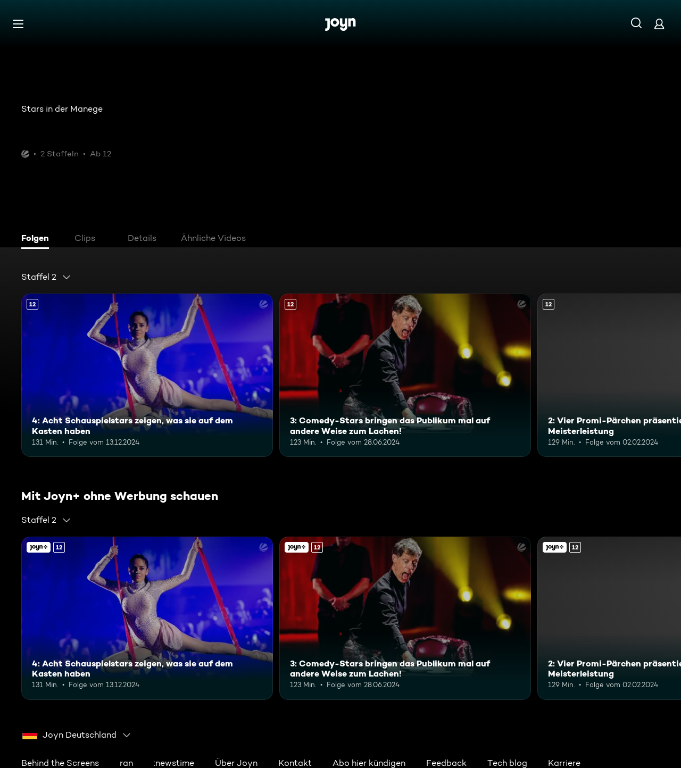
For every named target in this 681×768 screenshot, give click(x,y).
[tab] (37, 239)
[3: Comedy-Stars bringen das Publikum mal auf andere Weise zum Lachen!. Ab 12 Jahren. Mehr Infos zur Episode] (405, 375)
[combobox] (46, 277)
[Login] (659, 23)
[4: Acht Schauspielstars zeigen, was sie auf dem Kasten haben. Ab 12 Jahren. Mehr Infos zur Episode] (147, 375)
